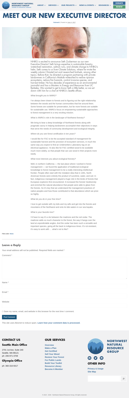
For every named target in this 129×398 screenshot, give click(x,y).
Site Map (92, 372)
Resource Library (53, 366)
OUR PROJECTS (69, 5)
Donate (119, 3)
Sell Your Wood (52, 354)
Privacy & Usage (96, 369)
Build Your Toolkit (53, 363)
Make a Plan (50, 348)
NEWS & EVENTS (87, 5)
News (12, 234)
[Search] (123, 378)
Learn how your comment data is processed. (58, 323)
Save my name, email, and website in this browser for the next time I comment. (39, 311)
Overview (49, 345)
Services (53, 5)
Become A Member (54, 369)
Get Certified (51, 351)
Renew (119, 7)
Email (5, 292)
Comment (7, 255)
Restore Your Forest (54, 357)
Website (5, 302)
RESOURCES (105, 5)
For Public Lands (53, 360)
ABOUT (41, 5)
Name (5, 282)
